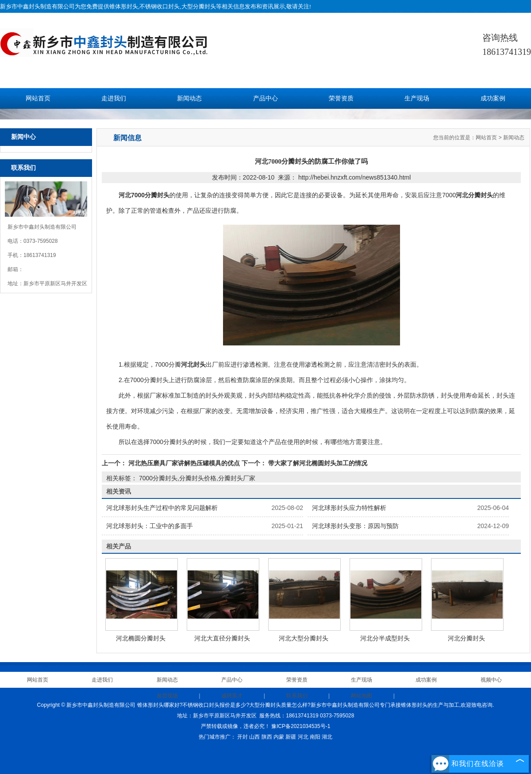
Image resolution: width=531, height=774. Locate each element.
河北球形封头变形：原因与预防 (355, 525)
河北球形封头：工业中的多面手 (149, 525)
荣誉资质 (341, 98)
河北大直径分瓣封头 (222, 638)
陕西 (267, 737)
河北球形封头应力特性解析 (349, 507)
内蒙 (278, 737)
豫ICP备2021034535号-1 (300, 726)
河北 (303, 737)
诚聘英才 (231, 696)
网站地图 (361, 696)
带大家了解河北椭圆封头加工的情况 (316, 463)
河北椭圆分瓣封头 (140, 638)
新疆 (290, 737)
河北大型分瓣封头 (303, 638)
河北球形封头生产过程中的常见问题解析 (162, 507)
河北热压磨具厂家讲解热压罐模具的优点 (184, 463)
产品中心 (265, 98)
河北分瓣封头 (466, 638)
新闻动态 (189, 98)
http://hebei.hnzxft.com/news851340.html (354, 177)
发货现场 (167, 696)
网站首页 (38, 98)
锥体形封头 (123, 6)
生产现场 (416, 98)
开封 (242, 737)
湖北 (327, 737)
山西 (254, 737)
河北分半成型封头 (385, 638)
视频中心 (491, 680)
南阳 (315, 737)
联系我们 (297, 696)
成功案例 (493, 98)
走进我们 (113, 98)
